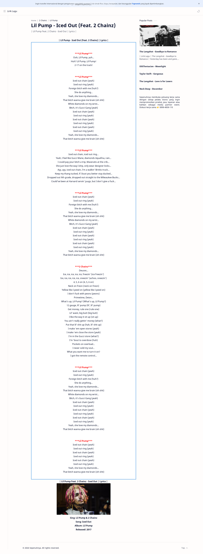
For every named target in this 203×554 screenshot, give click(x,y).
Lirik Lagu (12, 11)
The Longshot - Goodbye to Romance (159, 51)
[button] (198, 11)
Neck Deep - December (152, 89)
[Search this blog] (56, 11)
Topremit (136, 3)
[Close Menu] (199, 3)
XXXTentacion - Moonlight (154, 66)
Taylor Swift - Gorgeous (152, 74)
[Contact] (4, 31)
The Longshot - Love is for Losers (157, 81)
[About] (4, 26)
